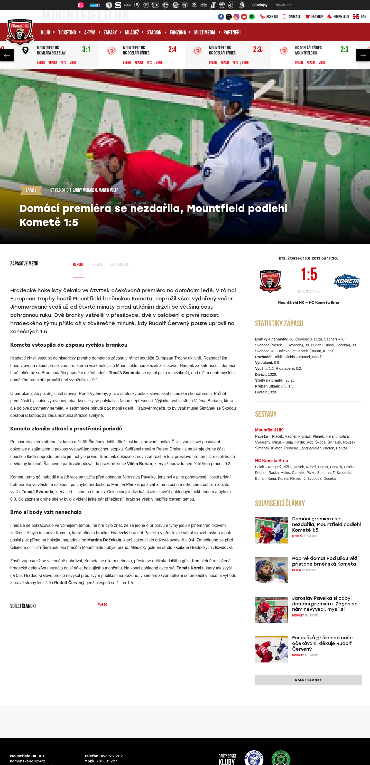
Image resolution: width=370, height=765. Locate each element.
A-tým (89, 33)
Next (363, 55)
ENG (359, 17)
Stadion (154, 33)
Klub (45, 33)
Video (73, 63)
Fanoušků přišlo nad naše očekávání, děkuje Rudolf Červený (322, 643)
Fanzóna (178, 33)
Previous (7, 55)
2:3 (258, 50)
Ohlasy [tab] (97, 264)
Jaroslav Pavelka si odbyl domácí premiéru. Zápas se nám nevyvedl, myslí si (325, 603)
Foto (63, 63)
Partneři (232, 33)
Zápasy (110, 33)
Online (41, 63)
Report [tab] (78, 264)
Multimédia (204, 33)
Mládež (132, 33)
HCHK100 (269, 17)
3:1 (86, 50)
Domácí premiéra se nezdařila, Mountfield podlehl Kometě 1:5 (326, 524)
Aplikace (291, 17)
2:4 (172, 50)
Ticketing (67, 33)
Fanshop (314, 17)
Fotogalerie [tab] (120, 264)
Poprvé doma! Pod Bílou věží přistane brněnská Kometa (325, 561)
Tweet (101, 604)
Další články (308, 680)
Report (53, 63)
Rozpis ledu (338, 17)
